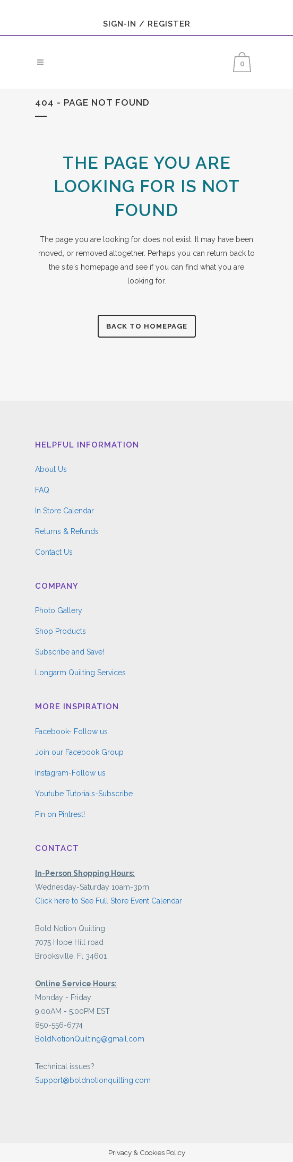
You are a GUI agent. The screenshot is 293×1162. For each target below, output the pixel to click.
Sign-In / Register (147, 24)
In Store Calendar (64, 510)
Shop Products (60, 631)
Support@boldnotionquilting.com (93, 1080)
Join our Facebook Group (79, 752)
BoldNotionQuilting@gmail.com (89, 1039)
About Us (51, 469)
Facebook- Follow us (71, 731)
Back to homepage (146, 326)
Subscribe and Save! (69, 652)
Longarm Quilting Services (80, 672)
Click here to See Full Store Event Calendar (108, 901)
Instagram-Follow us (70, 773)
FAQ (42, 490)
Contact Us (54, 552)
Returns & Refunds (67, 531)
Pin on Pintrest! (60, 814)
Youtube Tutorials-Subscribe (84, 793)
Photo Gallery (58, 610)
